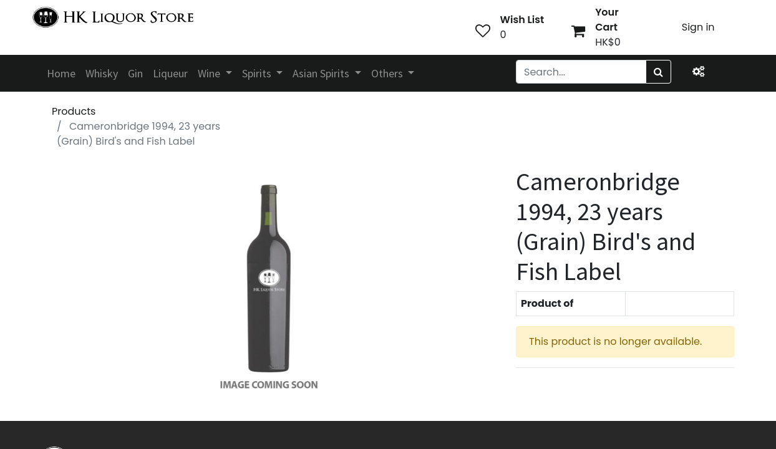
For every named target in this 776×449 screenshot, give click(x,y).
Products (73, 111)
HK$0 (608, 42)
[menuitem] (61, 73)
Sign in (698, 27)
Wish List (522, 19)
